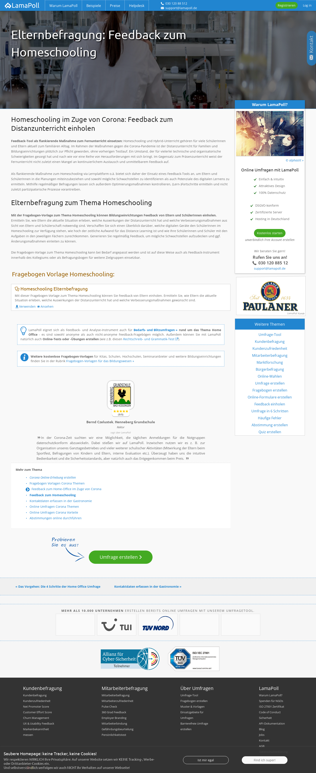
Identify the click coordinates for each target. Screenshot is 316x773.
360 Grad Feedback (114, 712)
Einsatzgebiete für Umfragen (191, 715)
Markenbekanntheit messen (36, 732)
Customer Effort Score (37, 712)
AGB (261, 746)
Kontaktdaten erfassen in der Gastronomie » (148, 586)
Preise (115, 5)
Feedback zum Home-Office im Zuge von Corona (66, 489)
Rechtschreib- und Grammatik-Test (148, 339)
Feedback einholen (269, 404)
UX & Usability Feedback (38, 723)
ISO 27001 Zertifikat (271, 706)
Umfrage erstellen (119, 557)
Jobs (261, 735)
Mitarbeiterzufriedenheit (117, 701)
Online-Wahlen (270, 376)
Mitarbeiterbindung (114, 723)
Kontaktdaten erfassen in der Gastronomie (61, 501)
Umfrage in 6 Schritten (269, 411)
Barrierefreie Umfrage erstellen (194, 726)
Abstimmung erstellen (270, 425)
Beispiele (93, 5)
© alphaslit (293, 160)
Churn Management (36, 718)
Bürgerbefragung (270, 369)
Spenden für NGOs (271, 701)
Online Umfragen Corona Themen (54, 506)
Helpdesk (136, 5)
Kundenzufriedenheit (269, 348)
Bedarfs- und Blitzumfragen (154, 330)
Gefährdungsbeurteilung (117, 729)
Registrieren (287, 5)
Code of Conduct (270, 712)
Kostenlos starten (269, 233)
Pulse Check (109, 706)
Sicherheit (265, 718)
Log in (307, 5)
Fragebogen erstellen (269, 390)
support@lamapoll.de (270, 268)
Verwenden (27, 306)
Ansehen (47, 306)
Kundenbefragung (270, 341)
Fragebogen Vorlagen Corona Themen (57, 483)
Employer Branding (114, 718)
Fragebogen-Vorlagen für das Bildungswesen (99, 361)
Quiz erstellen (270, 432)
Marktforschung (270, 362)
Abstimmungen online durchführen (56, 518)
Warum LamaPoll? (270, 695)
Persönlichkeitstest (114, 735)
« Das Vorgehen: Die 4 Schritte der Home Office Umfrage (57, 586)
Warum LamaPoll (63, 5)
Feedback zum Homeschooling (53, 495)
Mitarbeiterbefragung (269, 355)
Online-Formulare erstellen (270, 397)
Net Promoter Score (36, 706)
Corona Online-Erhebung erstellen (53, 477)
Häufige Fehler (270, 418)
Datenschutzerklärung (273, 752)
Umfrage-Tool (270, 334)
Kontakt (264, 740)
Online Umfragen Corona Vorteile (54, 512)
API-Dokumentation (272, 723)
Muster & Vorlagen (192, 706)
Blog (262, 729)
